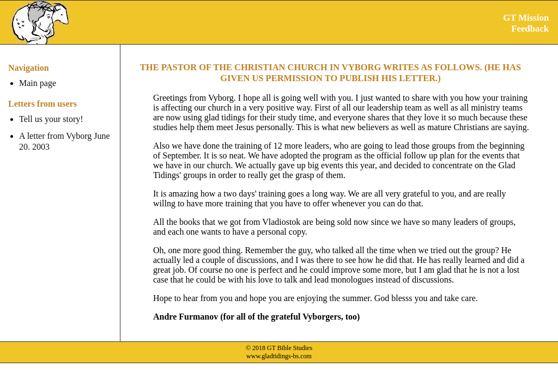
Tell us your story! (51, 119)
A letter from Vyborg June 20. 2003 (64, 141)
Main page (37, 83)
